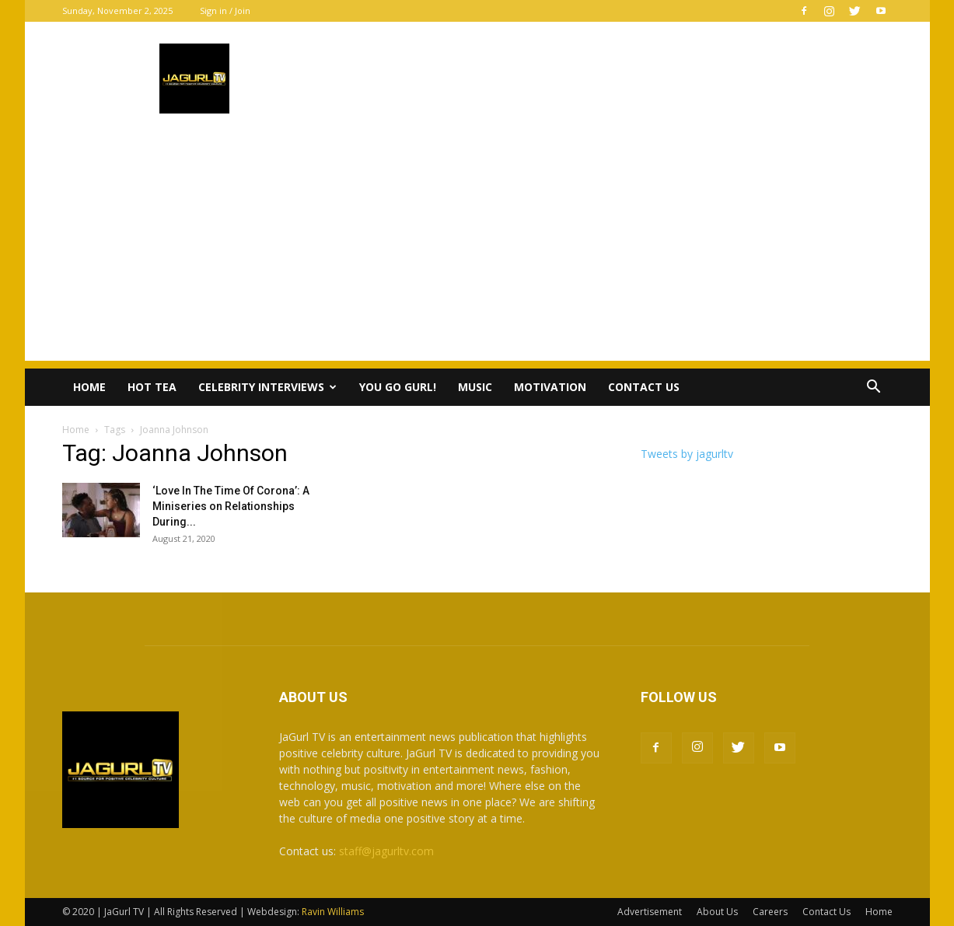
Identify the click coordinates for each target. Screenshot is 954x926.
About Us (717, 911)
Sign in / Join (225, 10)
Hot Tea (152, 386)
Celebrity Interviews (267, 386)
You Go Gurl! (397, 386)
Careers (770, 911)
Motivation (550, 386)
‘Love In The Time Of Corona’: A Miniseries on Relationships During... (230, 506)
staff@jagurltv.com (386, 851)
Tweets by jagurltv (687, 453)
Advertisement (649, 911)
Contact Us (644, 386)
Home (89, 386)
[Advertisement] (477, 252)
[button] (874, 388)
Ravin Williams (334, 911)
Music (475, 386)
